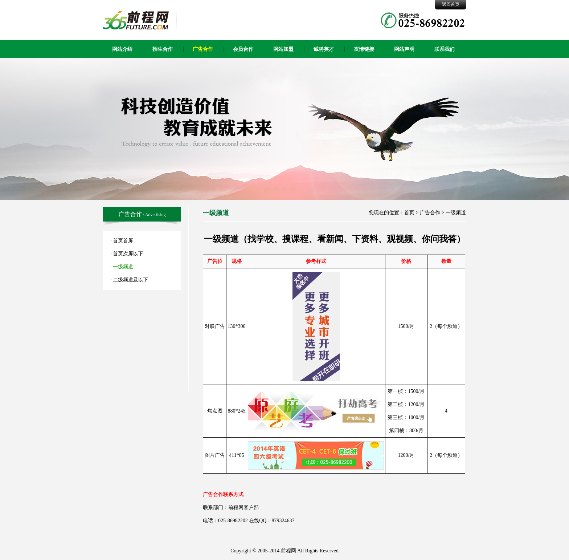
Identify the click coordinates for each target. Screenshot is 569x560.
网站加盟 (283, 49)
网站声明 (404, 49)
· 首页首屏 (121, 240)
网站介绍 (122, 49)
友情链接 (364, 49)
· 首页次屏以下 (126, 253)
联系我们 (444, 49)
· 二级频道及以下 (129, 280)
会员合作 (243, 49)
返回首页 (450, 4)
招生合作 (162, 49)
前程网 (288, 550)
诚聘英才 (324, 49)
